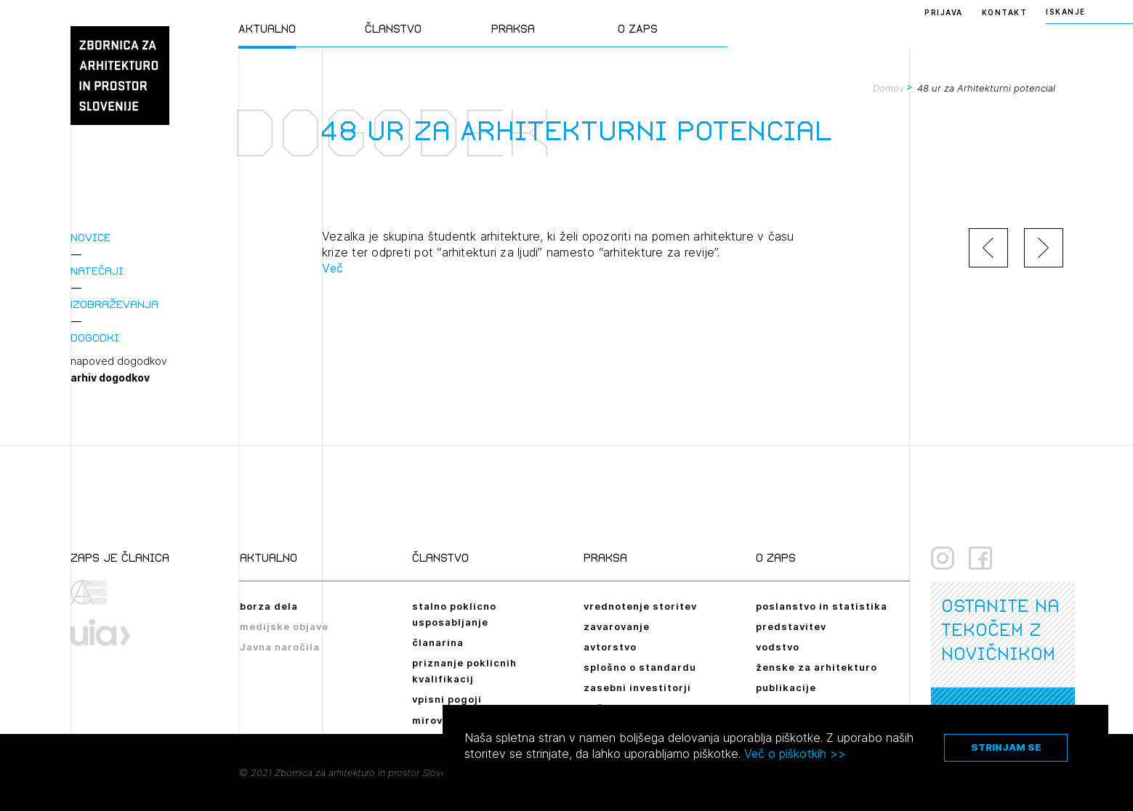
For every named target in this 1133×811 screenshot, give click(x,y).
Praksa (513, 29)
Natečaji (97, 271)
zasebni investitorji (637, 687)
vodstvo (777, 646)
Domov (888, 87)
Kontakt (1005, 12)
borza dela (269, 606)
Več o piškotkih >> (795, 754)
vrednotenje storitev (640, 606)
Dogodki (94, 337)
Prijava (943, 12)
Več (333, 268)
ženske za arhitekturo (816, 667)
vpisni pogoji (447, 699)
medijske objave (284, 626)
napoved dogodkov (118, 361)
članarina (438, 642)
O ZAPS (638, 29)
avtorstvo (610, 646)
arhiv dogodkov (110, 377)
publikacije (786, 687)
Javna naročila (280, 646)
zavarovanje (617, 626)
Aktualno (267, 29)
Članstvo (393, 29)
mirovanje (439, 720)
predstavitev (791, 626)
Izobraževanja (114, 304)
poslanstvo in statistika (821, 606)
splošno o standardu (640, 667)
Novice (90, 237)
